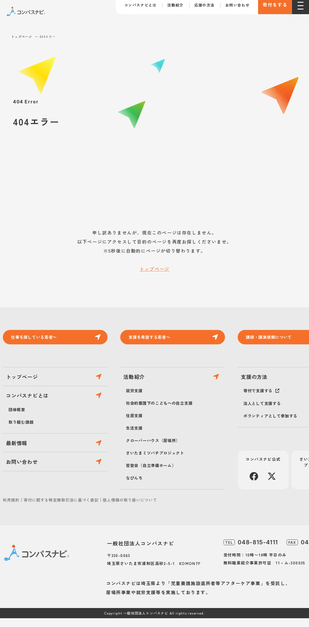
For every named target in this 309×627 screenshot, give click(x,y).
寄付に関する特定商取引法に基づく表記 (61, 509)
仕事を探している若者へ (38, 338)
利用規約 (11, 509)
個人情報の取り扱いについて (130, 509)
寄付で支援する (260, 399)
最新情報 (20, 461)
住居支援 (135, 424)
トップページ (21, 36)
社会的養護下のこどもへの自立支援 (164, 411)
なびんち (135, 486)
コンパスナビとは (140, 5)
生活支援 (135, 436)
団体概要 (17, 424)
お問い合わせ (237, 5)
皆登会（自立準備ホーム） (154, 473)
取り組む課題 (22, 436)
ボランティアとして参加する (274, 424)
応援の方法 (204, 5)
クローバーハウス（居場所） (157, 448)
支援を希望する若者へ (153, 338)
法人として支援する (264, 411)
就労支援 (135, 399)
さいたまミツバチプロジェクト (159, 461)
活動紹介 (175, 5)
